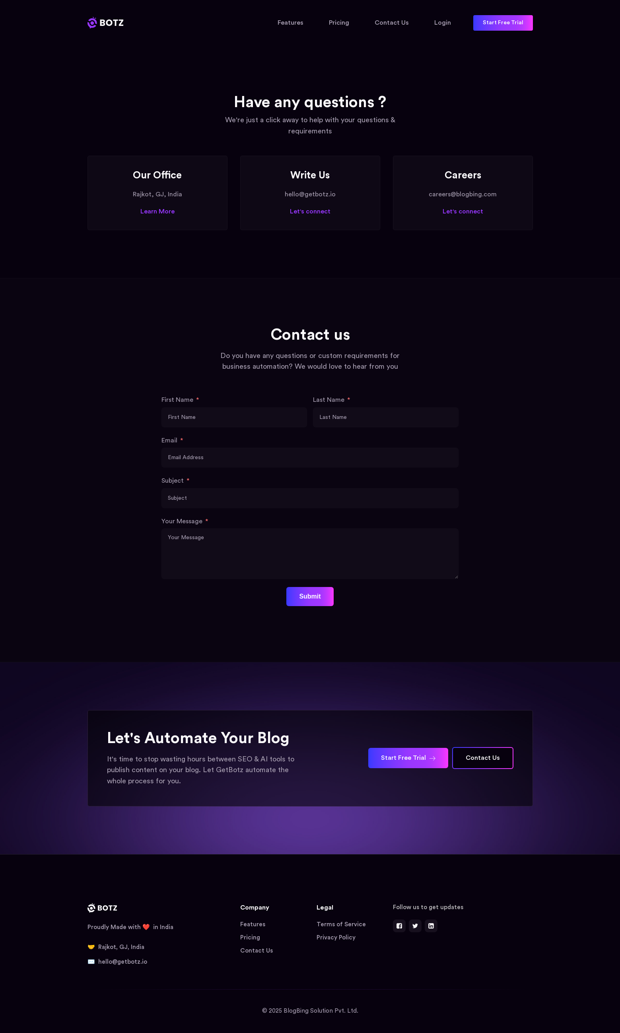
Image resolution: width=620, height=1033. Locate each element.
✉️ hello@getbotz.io (117, 962)
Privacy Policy (336, 938)
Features (290, 23)
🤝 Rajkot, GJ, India (115, 947)
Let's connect (310, 211)
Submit (310, 596)
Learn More (157, 211)
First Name (177, 400)
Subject (172, 480)
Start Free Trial (503, 22)
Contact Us (392, 23)
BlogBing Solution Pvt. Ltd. (321, 1011)
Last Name (328, 400)
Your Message (181, 521)
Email (169, 440)
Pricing (339, 23)
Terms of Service (341, 924)
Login (442, 23)
